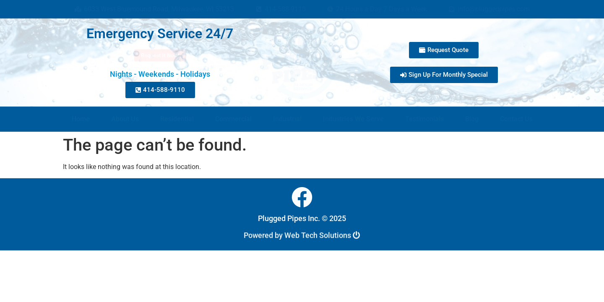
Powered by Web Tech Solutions (302, 236)
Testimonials (424, 119)
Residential (177, 119)
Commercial (233, 119)
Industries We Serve (353, 119)
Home (81, 119)
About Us (125, 119)
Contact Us (516, 119)
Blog (472, 119)
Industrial (287, 119)
